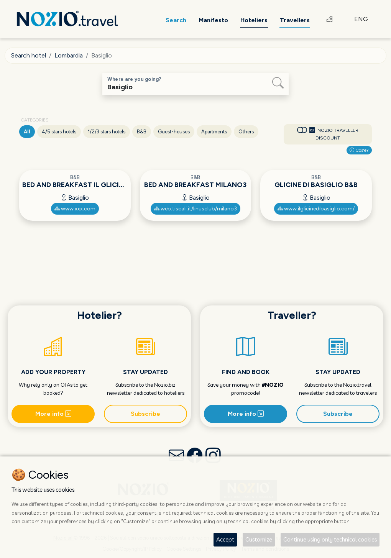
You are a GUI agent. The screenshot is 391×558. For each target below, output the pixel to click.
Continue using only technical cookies (330, 539)
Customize (258, 539)
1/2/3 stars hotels (106, 132)
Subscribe (145, 413)
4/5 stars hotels (59, 132)
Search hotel (28, 55)
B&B (141, 132)
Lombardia (68, 55)
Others (246, 132)
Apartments (214, 132)
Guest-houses (174, 132)
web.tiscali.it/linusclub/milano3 (195, 208)
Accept (225, 539)
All (27, 132)
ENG (361, 19)
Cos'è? (359, 150)
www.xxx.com (74, 208)
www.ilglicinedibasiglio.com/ (316, 208)
